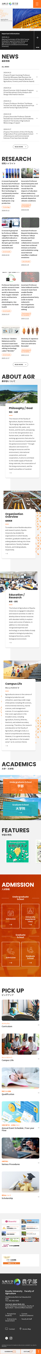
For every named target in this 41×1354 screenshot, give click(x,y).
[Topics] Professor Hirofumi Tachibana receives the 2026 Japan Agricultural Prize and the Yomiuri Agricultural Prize (18, 104)
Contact (10, 1329)
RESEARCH (16, 159)
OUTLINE (28, 1351)
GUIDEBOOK (10, 1351)
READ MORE (19, 147)
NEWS (10, 57)
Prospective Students (10, 1315)
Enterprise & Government (10, 1320)
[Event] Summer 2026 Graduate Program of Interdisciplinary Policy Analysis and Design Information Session (18, 91)
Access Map (25, 1329)
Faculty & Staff (27, 1319)
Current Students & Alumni (26, 1315)
